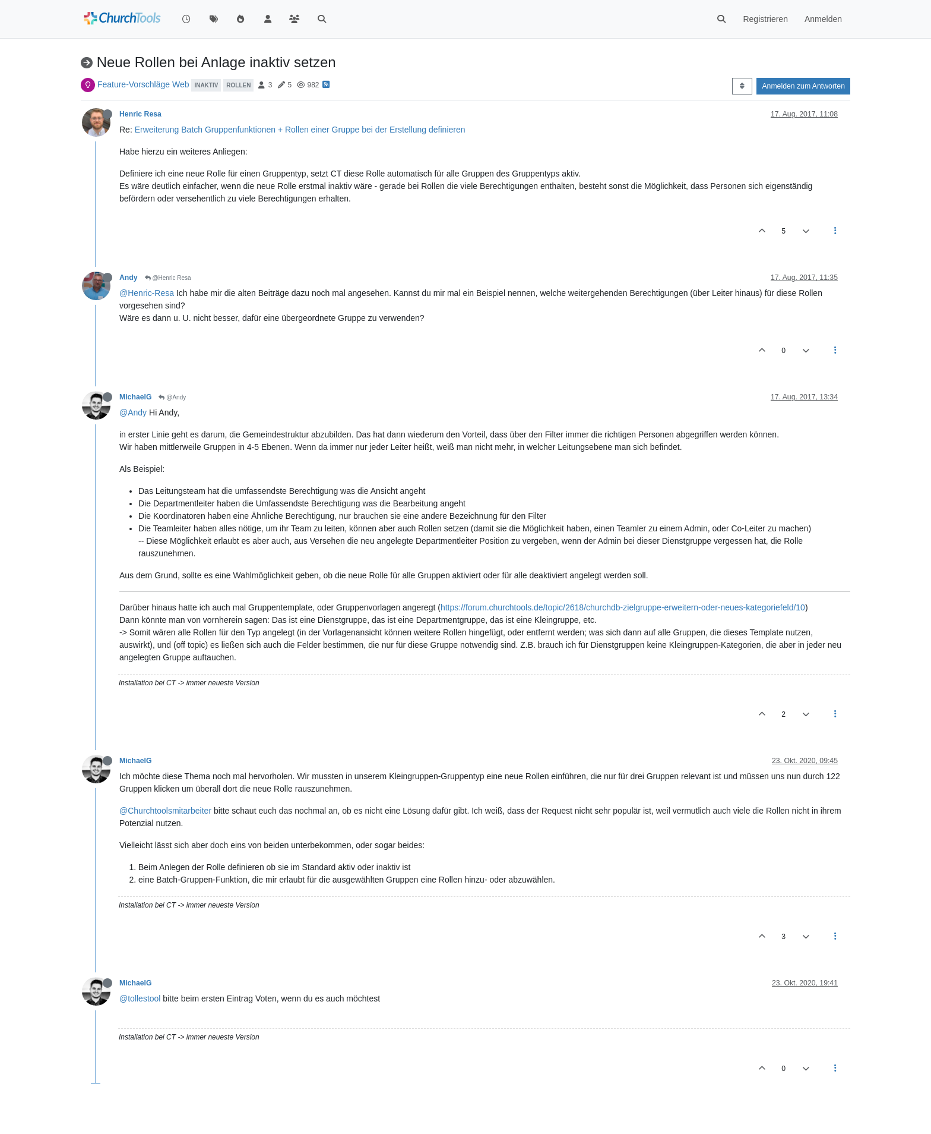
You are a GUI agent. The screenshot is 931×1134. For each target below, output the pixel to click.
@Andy (172, 397)
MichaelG (135, 397)
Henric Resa (140, 114)
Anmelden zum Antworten (803, 86)
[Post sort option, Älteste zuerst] (742, 86)
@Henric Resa (168, 278)
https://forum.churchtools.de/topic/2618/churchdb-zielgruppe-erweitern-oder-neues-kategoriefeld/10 (623, 607)
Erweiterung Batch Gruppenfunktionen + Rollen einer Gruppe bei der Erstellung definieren (300, 129)
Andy (128, 277)
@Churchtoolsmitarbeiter (165, 810)
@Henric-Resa (146, 293)
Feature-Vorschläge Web (143, 84)
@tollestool (139, 998)
